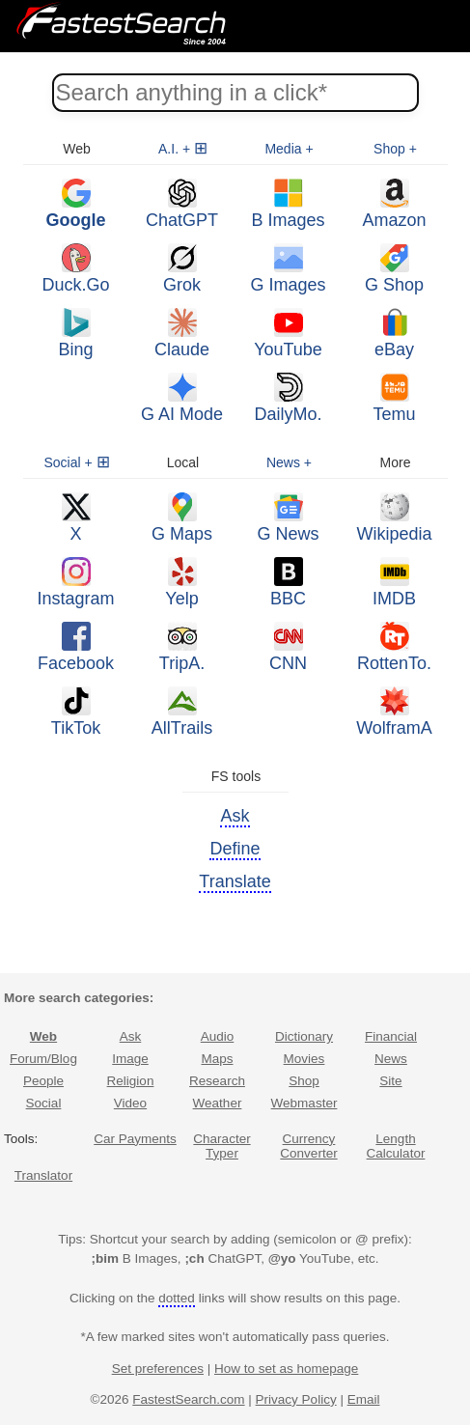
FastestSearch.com (188, 1399)
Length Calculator (396, 1146)
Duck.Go (75, 268)
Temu (394, 398)
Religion (130, 1081)
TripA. (182, 647)
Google (76, 204)
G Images (287, 268)
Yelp (181, 582)
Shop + (395, 148)
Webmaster (304, 1103)
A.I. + (174, 148)
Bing (75, 333)
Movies (304, 1058)
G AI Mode (182, 398)
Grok (182, 268)
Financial (391, 1036)
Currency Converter (308, 1146)
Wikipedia (393, 518)
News (390, 1058)
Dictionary (304, 1036)
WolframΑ (394, 712)
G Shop (394, 268)
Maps (217, 1058)
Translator (43, 1175)
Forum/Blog (43, 1058)
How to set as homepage (286, 1368)
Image (130, 1058)
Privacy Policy (296, 1399)
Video (130, 1103)
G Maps (182, 518)
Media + (288, 148)
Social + (67, 462)
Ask (131, 1036)
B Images (287, 204)
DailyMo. (287, 398)
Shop (304, 1081)
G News (287, 518)
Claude (181, 333)
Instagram (75, 582)
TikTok (75, 712)
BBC (288, 582)
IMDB (394, 582)
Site (390, 1081)
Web (43, 1036)
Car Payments (135, 1139)
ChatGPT (182, 204)
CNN (288, 647)
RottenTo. (394, 647)
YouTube (288, 333)
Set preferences (158, 1368)
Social (44, 1103)
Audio (218, 1036)
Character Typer (221, 1146)
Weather (217, 1103)
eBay (394, 333)
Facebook (76, 647)
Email (363, 1399)
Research (217, 1081)
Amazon (394, 204)
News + (289, 462)
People (43, 1081)
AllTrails (182, 712)
